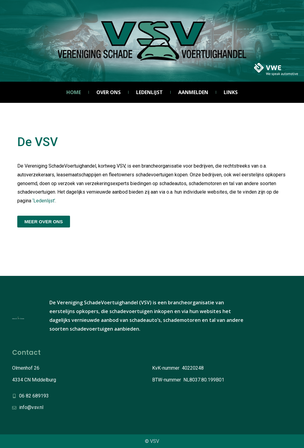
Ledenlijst (149, 92)
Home (73, 92)
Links (231, 92)
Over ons (108, 92)
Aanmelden (193, 92)
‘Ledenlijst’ (43, 201)
